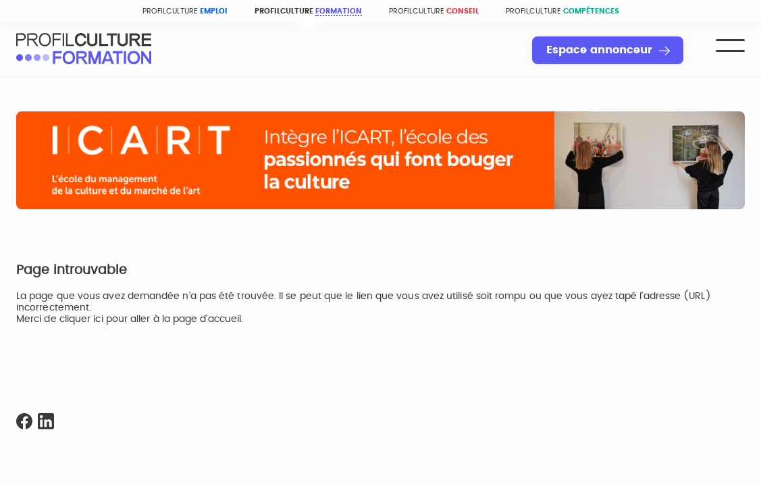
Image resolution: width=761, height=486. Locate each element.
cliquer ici (81, 319)
